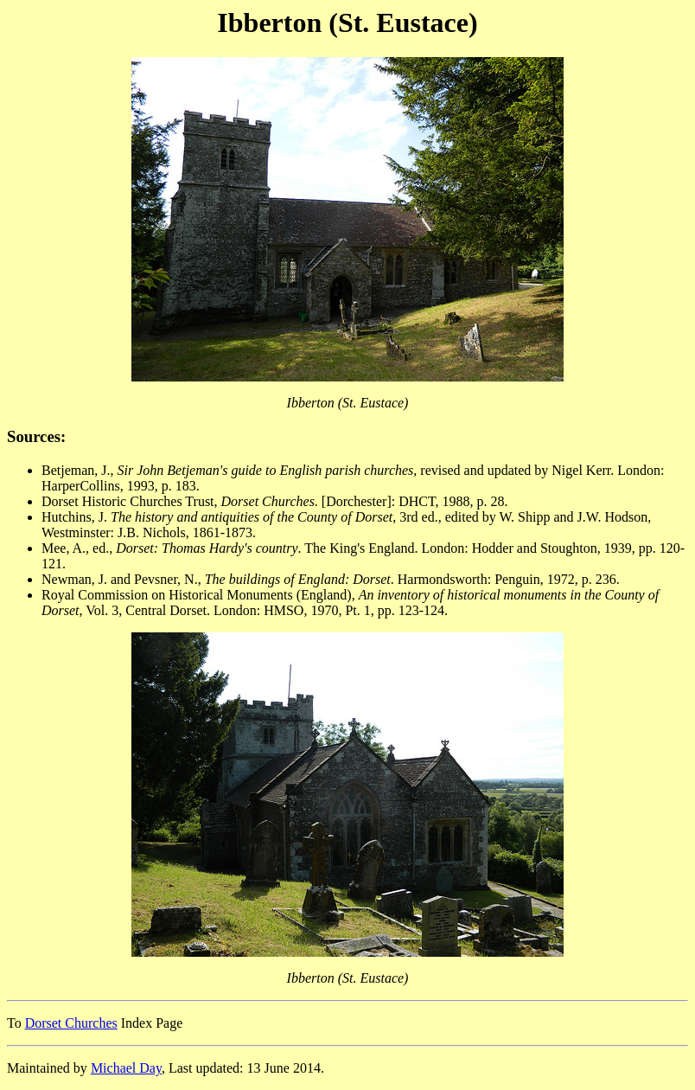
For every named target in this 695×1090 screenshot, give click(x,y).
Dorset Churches (71, 1023)
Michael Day (126, 1068)
